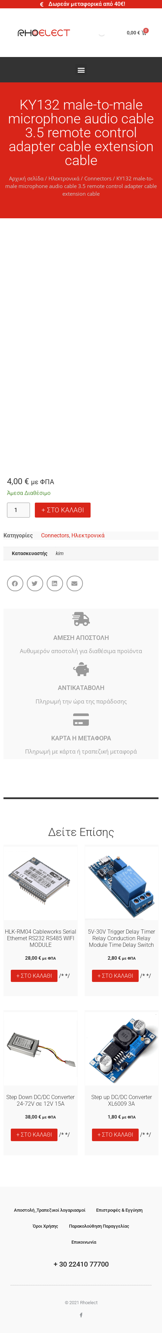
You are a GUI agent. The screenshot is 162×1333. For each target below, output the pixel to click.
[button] (81, 69)
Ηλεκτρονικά (63, 178)
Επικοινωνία (83, 1242)
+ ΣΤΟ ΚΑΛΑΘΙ (62, 510)
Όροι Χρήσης (45, 1226)
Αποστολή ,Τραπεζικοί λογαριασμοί (49, 1210)
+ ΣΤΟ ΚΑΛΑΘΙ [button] (34, 976)
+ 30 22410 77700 (81, 1264)
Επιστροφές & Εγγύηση (119, 1210)
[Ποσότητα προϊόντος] (18, 510)
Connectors (97, 178)
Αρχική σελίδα (26, 178)
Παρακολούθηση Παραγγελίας (99, 1226)
